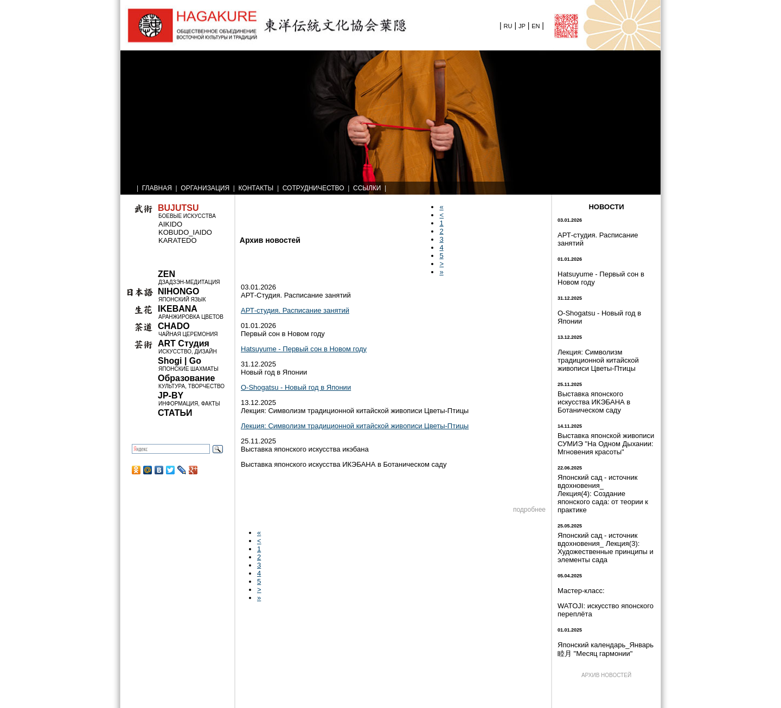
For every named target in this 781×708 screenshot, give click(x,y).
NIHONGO (178, 291)
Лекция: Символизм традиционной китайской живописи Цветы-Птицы (355, 426)
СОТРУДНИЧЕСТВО (313, 188)
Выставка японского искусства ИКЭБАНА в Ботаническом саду (594, 402)
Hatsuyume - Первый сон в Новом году (304, 349)
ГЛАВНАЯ (157, 188)
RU (508, 26)
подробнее (529, 509)
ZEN (166, 274)
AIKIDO (170, 224)
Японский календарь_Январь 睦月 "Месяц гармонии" (606, 649)
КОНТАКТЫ (256, 188)
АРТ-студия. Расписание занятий (295, 310)
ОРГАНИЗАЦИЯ (205, 188)
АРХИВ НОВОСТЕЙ (606, 675)
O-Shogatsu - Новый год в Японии (296, 387)
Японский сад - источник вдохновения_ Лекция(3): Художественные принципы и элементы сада (606, 547)
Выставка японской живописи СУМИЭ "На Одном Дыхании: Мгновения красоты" (606, 444)
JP (522, 26)
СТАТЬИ (175, 412)
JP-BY (170, 395)
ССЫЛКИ (367, 188)
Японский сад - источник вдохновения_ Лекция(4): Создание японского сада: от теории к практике (603, 493)
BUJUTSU (178, 208)
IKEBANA (177, 308)
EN (536, 26)
